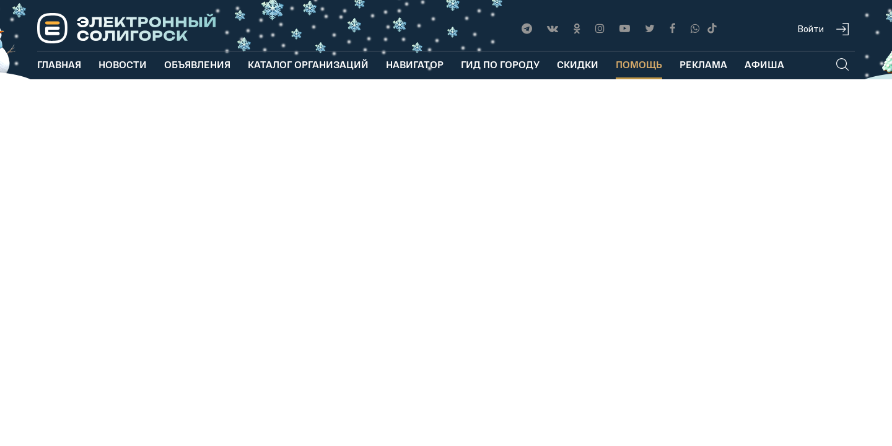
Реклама (703, 64)
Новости (122, 64)
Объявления (197, 64)
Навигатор (415, 64)
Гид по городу (500, 64)
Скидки (577, 64)
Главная (59, 64)
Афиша (764, 64)
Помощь (639, 64)
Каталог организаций (308, 64)
